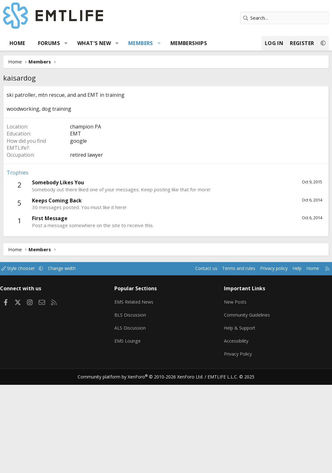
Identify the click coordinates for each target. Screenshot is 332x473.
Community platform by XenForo (144, 465)
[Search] (284, 18)
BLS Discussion (132, 407)
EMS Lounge (129, 432)
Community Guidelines (246, 407)
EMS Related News (137, 395)
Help (290, 363)
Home (17, 43)
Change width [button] (70, 363)
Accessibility (235, 432)
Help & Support (239, 420)
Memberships (188, 43)
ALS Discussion (132, 420)
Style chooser (24, 363)
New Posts (234, 395)
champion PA (85, 221)
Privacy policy (265, 363)
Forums (49, 43)
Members (140, 43)
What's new (94, 43)
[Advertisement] (166, 133)
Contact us (193, 363)
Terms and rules (228, 363)
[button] (66, 43)
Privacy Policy (237, 444)
